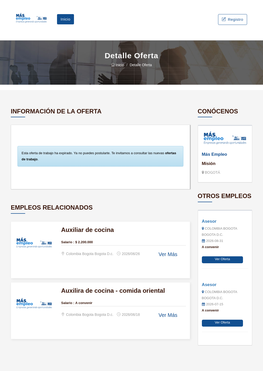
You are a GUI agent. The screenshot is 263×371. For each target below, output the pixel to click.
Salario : (67, 242)
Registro (232, 19)
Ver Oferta (222, 259)
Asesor (209, 221)
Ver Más (167, 254)
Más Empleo (214, 154)
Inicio (65, 19)
